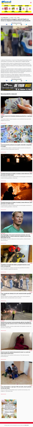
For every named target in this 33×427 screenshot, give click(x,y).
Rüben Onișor (6, 17)
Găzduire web (22, 425)
